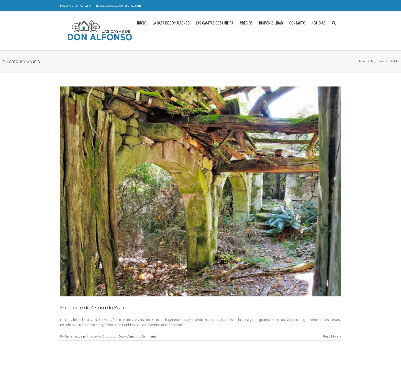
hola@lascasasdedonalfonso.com (118, 5)
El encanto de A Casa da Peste (93, 307)
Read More (330, 336)
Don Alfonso (127, 336)
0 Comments (147, 336)
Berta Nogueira (75, 336)
